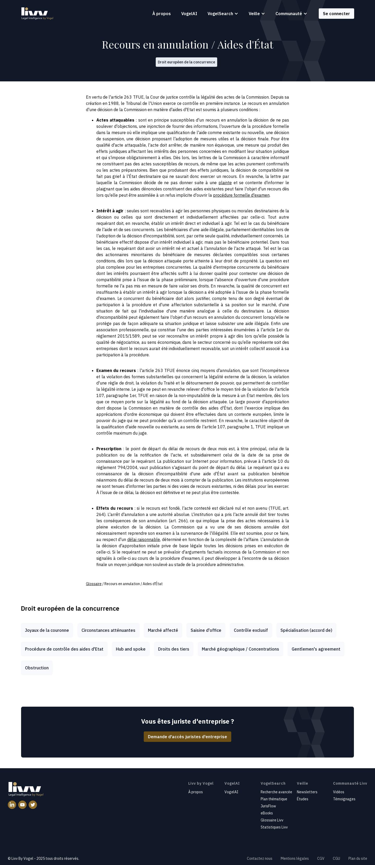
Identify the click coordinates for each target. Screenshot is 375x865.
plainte (225, 182)
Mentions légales (295, 858)
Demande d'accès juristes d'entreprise (187, 736)
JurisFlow (268, 806)
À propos (161, 13)
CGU (336, 858)
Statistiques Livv (274, 827)
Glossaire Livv (272, 820)
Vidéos (338, 792)
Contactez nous (259, 858)
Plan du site (357, 858)
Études (302, 799)
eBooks (267, 813)
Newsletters (307, 792)
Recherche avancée (276, 792)
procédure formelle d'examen (241, 195)
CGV (320, 858)
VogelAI (189, 13)
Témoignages (344, 799)
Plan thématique (274, 799)
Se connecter (336, 13)
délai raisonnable (143, 539)
